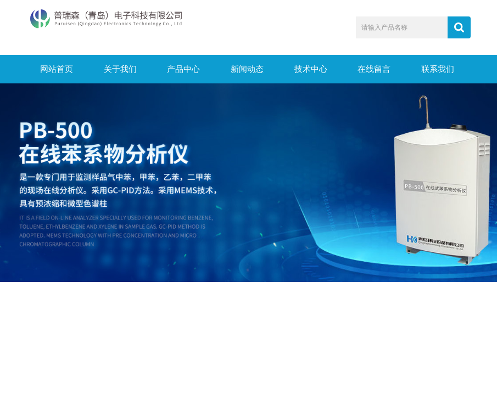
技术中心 (310, 69)
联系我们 (437, 69)
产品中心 (183, 69)
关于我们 (120, 69)
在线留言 (374, 69)
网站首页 (56, 69)
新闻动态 (247, 69)
